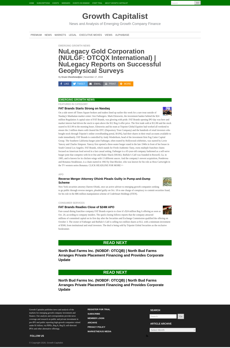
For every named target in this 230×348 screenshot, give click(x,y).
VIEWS (108, 35)
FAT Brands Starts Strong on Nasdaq (84, 108)
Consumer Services (71, 203)
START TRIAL (97, 3)
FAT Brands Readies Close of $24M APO (86, 207)
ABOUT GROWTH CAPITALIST (116, 3)
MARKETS (60, 35)
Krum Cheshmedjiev (71, 77)
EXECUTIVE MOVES (91, 35)
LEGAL (73, 35)
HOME (31, 3)
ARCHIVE (92, 322)
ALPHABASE (122, 35)
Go (180, 316)
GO (197, 3)
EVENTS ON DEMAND (81, 3)
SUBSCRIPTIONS (43, 3)
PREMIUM (36, 35)
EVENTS (56, 3)
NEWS (48, 35)
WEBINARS (66, 3)
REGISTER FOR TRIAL (99, 309)
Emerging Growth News (74, 45)
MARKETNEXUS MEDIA (99, 331)
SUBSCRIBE (94, 314)
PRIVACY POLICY (96, 327)
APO (61, 174)
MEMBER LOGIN (96, 318)
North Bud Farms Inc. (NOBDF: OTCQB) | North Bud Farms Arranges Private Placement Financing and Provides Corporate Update (111, 255)
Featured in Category (73, 104)
